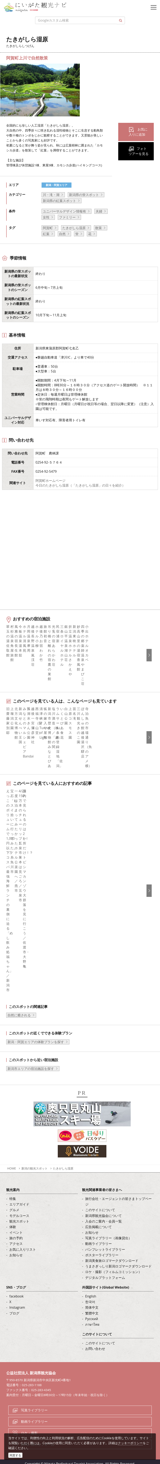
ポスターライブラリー (101, 1257)
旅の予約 (16, 1240)
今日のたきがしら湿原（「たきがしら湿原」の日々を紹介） (80, 485)
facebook (16, 1298)
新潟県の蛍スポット (84, 194)
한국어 (90, 1304)
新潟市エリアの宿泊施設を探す (30, 1071)
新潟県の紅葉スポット (59, 200)
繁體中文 (91, 1315)
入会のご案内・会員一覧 (103, 1223)
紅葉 (46, 234)
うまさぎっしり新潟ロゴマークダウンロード (118, 1268)
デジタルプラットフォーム (105, 1280)
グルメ (14, 1212)
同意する (15, 1455)
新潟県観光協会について (103, 1218)
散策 (98, 228)
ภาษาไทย (92, 1326)
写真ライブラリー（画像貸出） (108, 1240)
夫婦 (99, 211)
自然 (62, 234)
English (90, 1298)
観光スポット (19, 1223)
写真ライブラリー (34, 1412)
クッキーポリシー (130, 1443)
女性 (46, 217)
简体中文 (91, 1309)
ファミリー (67, 217)
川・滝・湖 (51, 194)
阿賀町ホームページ (50, 480)
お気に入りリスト (22, 1251)
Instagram (17, 1309)
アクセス (16, 1246)
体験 (12, 1229)
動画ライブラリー (98, 1246)
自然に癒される (19, 1017)
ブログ (14, 1315)
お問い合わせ (95, 1351)
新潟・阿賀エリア (56, 185)
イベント (16, 1234)
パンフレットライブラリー (105, 1251)
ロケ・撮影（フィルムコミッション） (113, 1274)
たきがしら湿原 (74, 228)
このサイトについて (100, 1212)
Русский (91, 1321)
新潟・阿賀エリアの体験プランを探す (35, 1044)
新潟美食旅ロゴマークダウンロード (111, 1263)
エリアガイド (19, 1206)
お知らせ (16, 1257)
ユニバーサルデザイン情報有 (64, 211)
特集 (12, 1201)
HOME (11, 1171)
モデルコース (19, 1218)
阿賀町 (48, 228)
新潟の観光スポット (34, 1171)
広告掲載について (98, 1229)
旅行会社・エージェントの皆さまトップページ (118, 1204)
